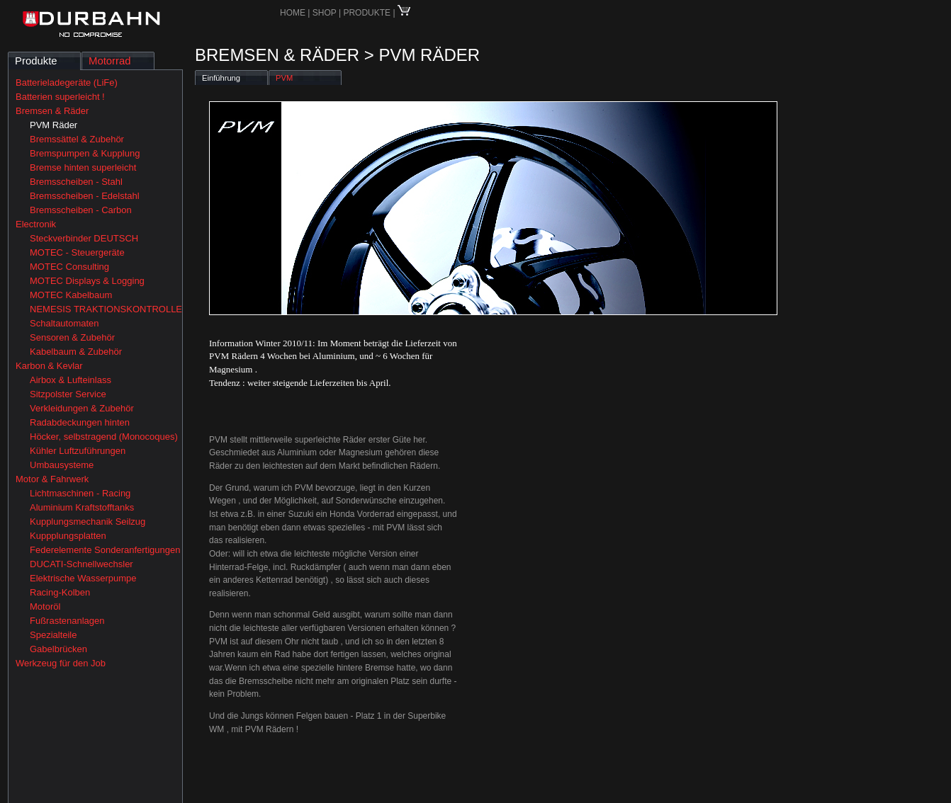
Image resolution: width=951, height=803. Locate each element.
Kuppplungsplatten (68, 535)
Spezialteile (53, 635)
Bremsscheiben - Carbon (81, 210)
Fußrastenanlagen (67, 620)
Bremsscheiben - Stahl (76, 181)
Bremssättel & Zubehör (77, 139)
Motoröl (45, 606)
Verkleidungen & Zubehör (82, 408)
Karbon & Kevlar (49, 365)
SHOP (326, 13)
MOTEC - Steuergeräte (77, 252)
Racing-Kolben (60, 592)
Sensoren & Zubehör (72, 337)
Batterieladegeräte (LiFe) (67, 82)
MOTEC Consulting (69, 266)
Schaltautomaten (64, 323)
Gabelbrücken (58, 649)
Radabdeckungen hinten (80, 422)
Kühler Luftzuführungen (77, 450)
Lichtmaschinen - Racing (80, 493)
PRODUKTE (366, 13)
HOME (292, 13)
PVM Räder (53, 125)
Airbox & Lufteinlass (70, 380)
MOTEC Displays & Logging (87, 280)
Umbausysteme (62, 465)
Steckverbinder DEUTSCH (84, 238)
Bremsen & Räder (52, 111)
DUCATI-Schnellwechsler (81, 564)
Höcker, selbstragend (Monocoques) (104, 436)
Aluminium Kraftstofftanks (82, 507)
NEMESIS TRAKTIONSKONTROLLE (106, 309)
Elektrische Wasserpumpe (83, 578)
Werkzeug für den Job (61, 663)
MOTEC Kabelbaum (71, 295)
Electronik (36, 224)
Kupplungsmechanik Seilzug (87, 521)
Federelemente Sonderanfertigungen (105, 550)
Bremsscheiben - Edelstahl (85, 195)
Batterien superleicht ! (60, 96)
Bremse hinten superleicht (83, 167)
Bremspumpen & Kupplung (85, 153)
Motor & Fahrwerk (52, 479)
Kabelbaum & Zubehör (76, 351)
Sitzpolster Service (68, 394)
